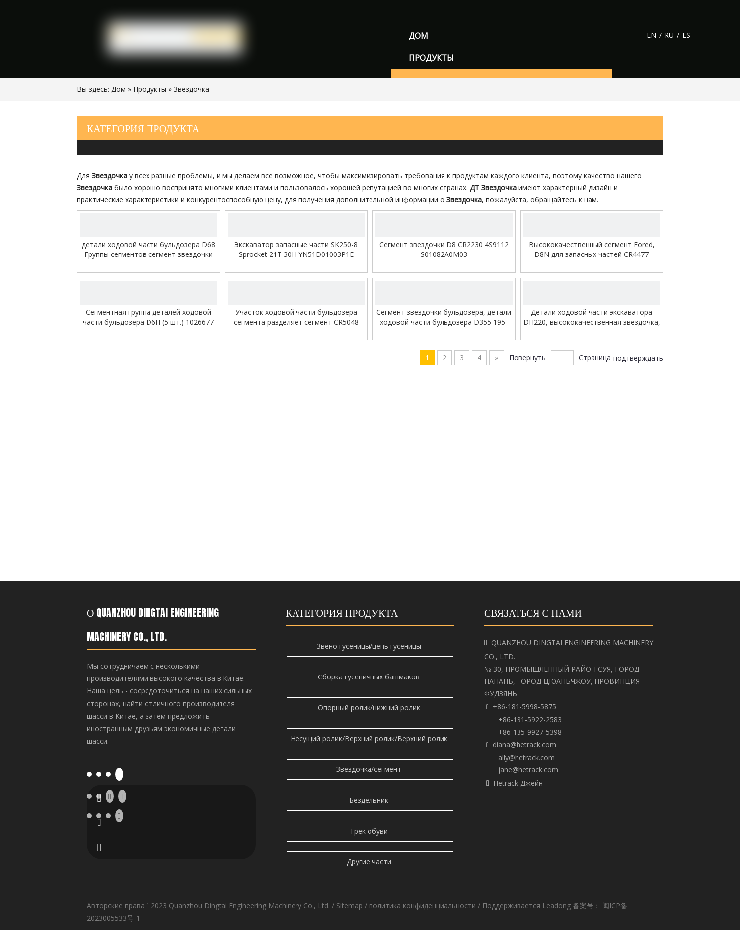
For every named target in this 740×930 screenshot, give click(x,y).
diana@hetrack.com (524, 744)
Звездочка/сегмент (369, 769)
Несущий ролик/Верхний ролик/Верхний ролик (370, 738)
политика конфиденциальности (422, 905)
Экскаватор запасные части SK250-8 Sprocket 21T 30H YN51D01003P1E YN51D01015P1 (296, 249)
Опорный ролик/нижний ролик (370, 707)
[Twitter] (108, 774)
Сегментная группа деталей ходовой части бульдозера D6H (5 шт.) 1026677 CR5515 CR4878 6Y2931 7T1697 (148, 317)
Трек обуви (370, 831)
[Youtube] (119, 774)
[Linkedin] (98, 774)
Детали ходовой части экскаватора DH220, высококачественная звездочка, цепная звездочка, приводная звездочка (591, 317)
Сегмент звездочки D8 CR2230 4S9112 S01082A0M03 (444, 249)
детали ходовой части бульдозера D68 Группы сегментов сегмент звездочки (148, 249)
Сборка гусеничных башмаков (370, 676)
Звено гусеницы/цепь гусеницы (370, 646)
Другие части (370, 861)
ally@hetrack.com (526, 757)
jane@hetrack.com (528, 769)
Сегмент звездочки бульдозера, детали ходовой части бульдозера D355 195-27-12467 (443, 317)
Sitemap (349, 905)
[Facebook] (89, 774)
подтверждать (638, 358)
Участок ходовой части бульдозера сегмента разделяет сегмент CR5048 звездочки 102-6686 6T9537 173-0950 (296, 317)
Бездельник (369, 800)
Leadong (556, 905)
